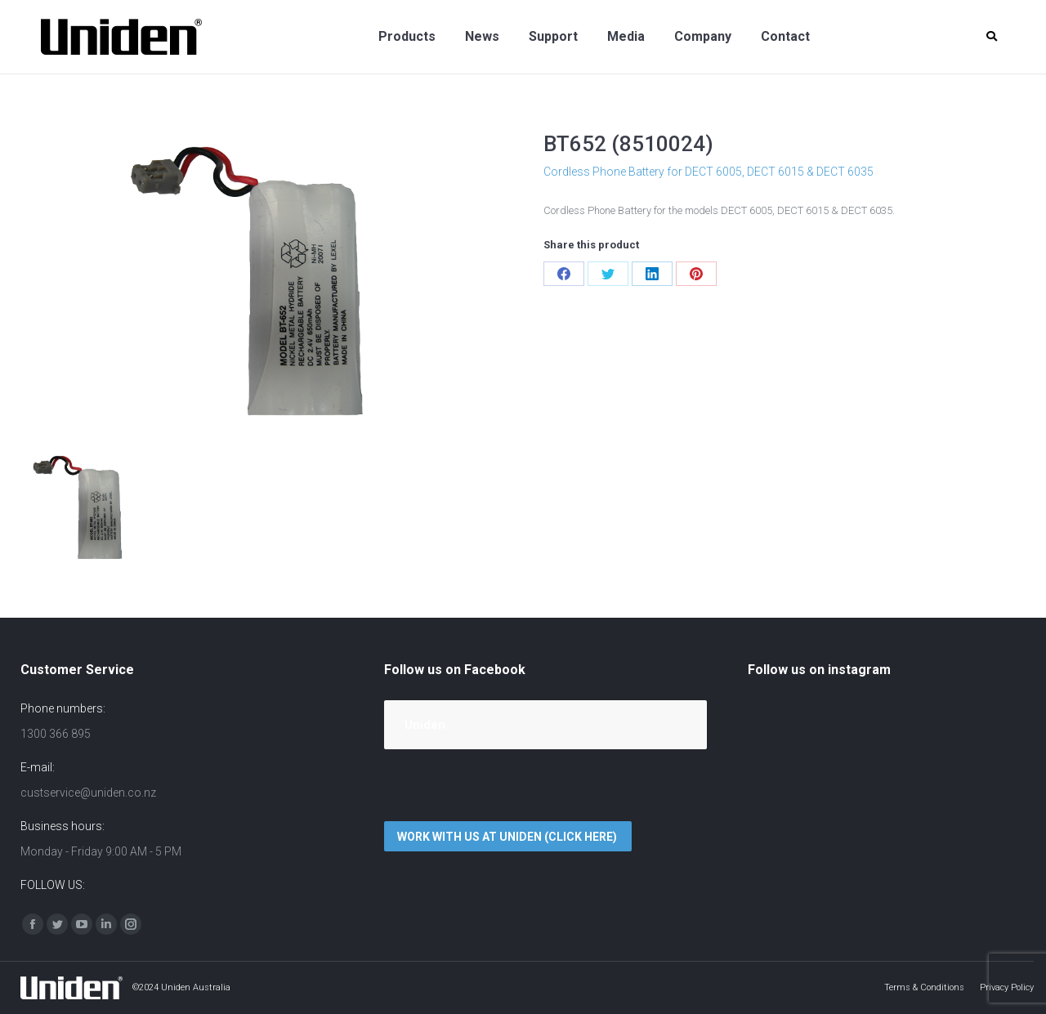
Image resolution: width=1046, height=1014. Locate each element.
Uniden (425, 724)
